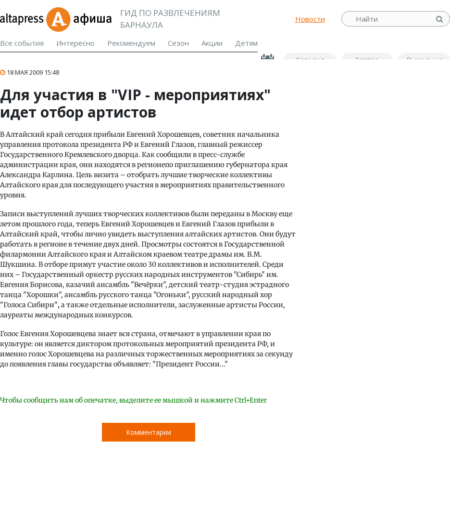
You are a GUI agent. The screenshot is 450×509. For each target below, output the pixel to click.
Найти (440, 19)
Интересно (75, 43)
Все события (22, 43)
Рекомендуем (131, 43)
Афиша (79, 19)
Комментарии (148, 432)
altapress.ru (23, 19)
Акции (212, 43)
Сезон (178, 43)
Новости (310, 19)
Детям (246, 43)
